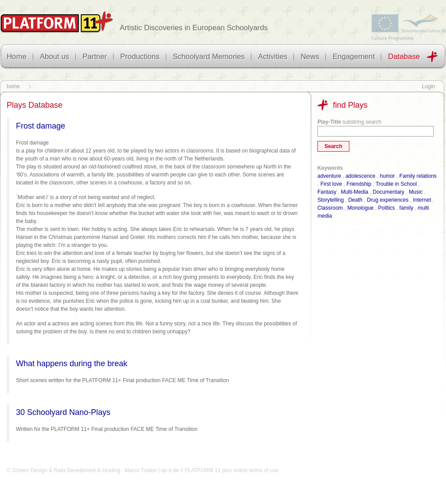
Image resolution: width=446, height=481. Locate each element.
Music (416, 192)
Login (428, 86)
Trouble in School (396, 184)
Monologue (360, 208)
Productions (140, 56)
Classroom (330, 208)
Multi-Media (354, 192)
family (406, 208)
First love (331, 184)
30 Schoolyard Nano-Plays (63, 412)
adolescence (360, 176)
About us (54, 56)
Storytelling (330, 200)
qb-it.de (170, 470)
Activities (272, 56)
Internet (422, 200)
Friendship (358, 184)
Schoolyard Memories (209, 56)
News (310, 56)
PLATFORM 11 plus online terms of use (231, 470)
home (13, 86)
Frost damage (40, 125)
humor (387, 176)
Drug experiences (387, 200)
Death (355, 200)
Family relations (418, 176)
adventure (329, 176)
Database (404, 56)
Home (17, 56)
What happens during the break (71, 363)
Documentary (388, 192)
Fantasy (326, 192)
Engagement (354, 56)
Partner (94, 56)
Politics (386, 208)
